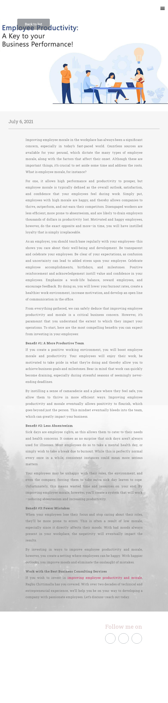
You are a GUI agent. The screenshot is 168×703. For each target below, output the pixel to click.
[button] (162, 8)
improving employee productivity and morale (104, 578)
